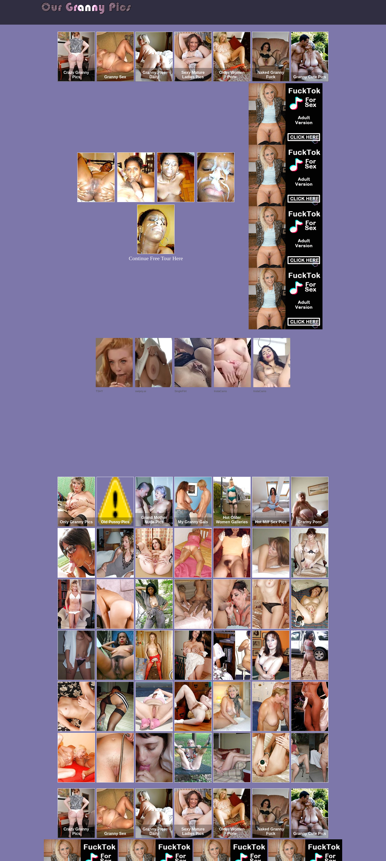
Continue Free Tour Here (156, 258)
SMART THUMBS (202, 840)
